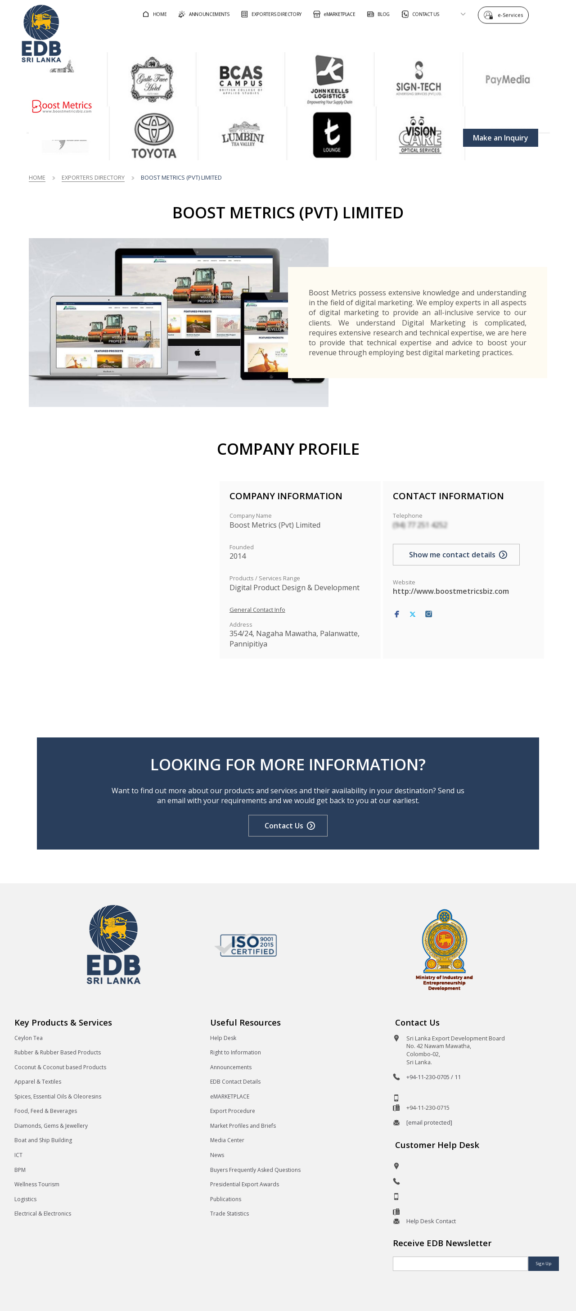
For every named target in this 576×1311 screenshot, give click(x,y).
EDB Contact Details (235, 1081)
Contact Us (284, 826)
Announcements (231, 1067)
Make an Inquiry (500, 138)
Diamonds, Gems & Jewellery (51, 1126)
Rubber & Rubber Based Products (57, 1052)
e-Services (512, 14)
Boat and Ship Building (43, 1140)
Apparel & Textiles (37, 1081)
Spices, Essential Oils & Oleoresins (57, 1096)
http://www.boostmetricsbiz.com (451, 591)
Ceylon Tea (28, 1038)
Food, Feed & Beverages (45, 1111)
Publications (225, 1199)
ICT (18, 1155)
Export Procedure (232, 1111)
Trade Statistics (229, 1213)
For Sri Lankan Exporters (396, 38)
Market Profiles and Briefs (243, 1126)
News (217, 1155)
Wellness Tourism (36, 1184)
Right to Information (235, 1052)
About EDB (480, 38)
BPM (20, 1170)
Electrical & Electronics (42, 1213)
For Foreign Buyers (296, 38)
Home (37, 177)
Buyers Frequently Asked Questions (255, 1170)
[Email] (460, 1264)
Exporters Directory (93, 177)
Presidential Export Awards (244, 1184)
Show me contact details (452, 555)
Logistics (25, 1199)
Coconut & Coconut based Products (60, 1067)
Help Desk (223, 1038)
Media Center (227, 1140)
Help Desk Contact (431, 1221)
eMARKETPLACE (229, 1096)
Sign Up (543, 1263)
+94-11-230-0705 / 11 (433, 1077)
